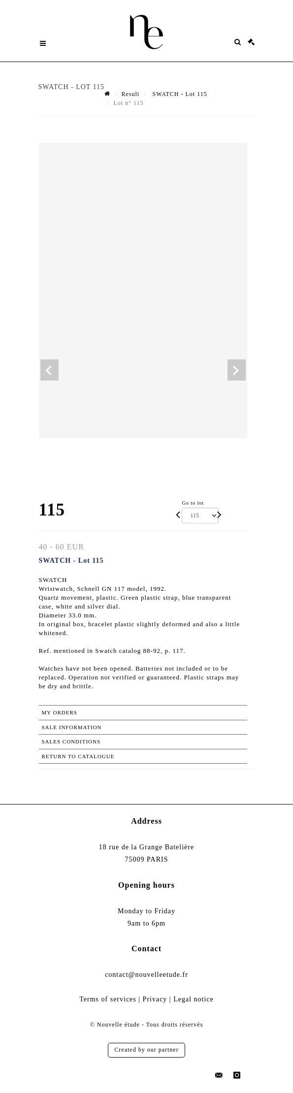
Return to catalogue (78, 756)
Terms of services (107, 999)
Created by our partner (146, 1049)
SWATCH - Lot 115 (178, 94)
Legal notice (193, 999)
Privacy (155, 999)
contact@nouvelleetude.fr (146, 974)
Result (130, 94)
